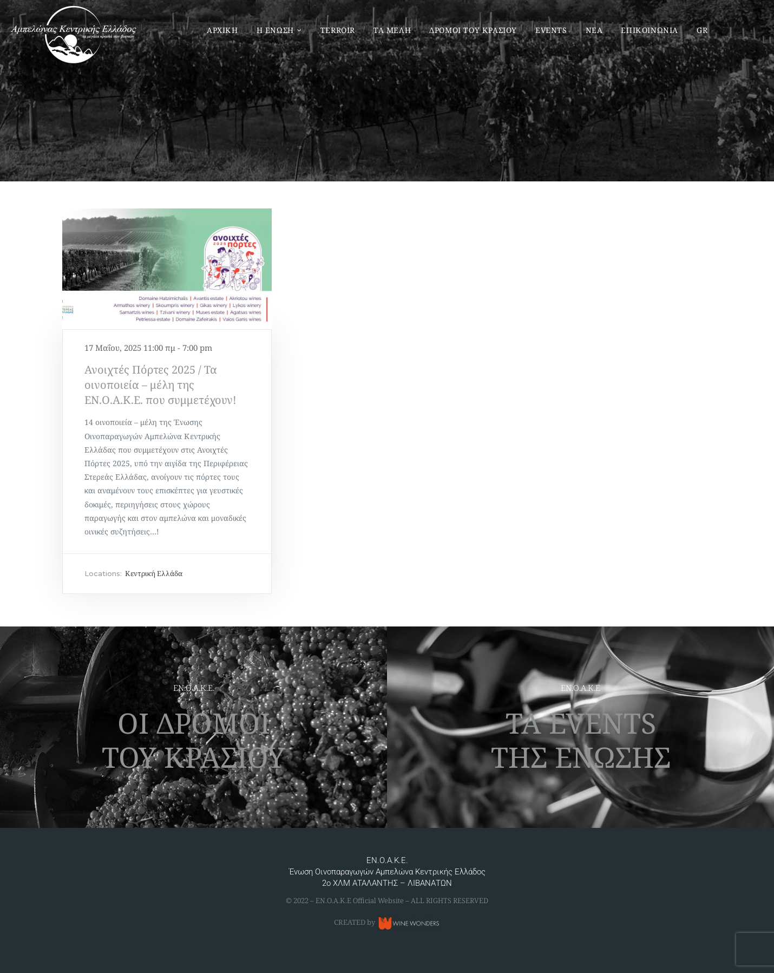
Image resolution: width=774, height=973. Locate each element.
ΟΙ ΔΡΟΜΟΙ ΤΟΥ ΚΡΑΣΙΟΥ (193, 739)
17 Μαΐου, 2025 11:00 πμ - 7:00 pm (148, 347)
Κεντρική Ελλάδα (153, 573)
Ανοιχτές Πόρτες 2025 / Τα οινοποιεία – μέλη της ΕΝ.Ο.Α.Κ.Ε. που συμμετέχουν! (160, 384)
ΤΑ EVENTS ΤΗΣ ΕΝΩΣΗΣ (581, 739)
